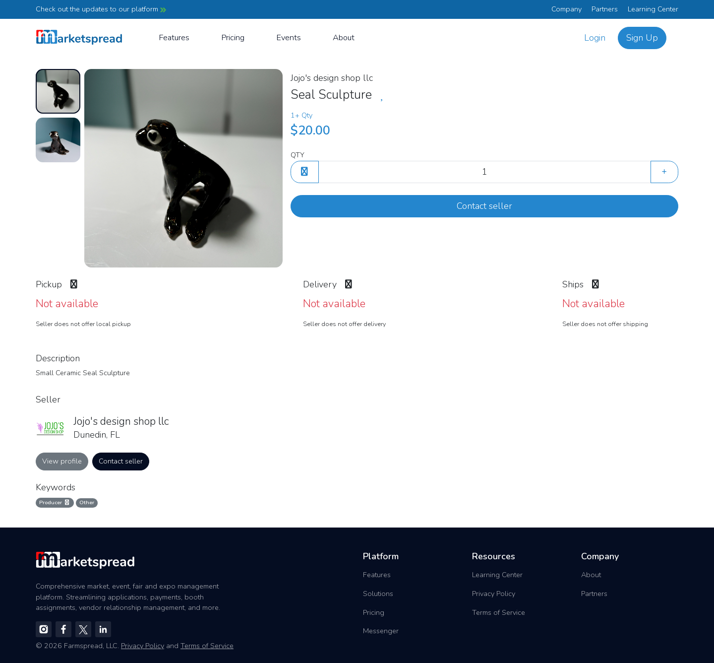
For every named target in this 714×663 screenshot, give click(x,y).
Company (566, 9)
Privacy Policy (493, 593)
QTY (297, 155)
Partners (605, 9)
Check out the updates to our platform (101, 9)
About (344, 37)
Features (174, 37)
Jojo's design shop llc (332, 78)
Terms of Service (498, 612)
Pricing (232, 37)
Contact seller (484, 206)
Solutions (378, 593)
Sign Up (642, 38)
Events (288, 37)
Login (594, 38)
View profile (62, 461)
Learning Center (653, 9)
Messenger (381, 631)
